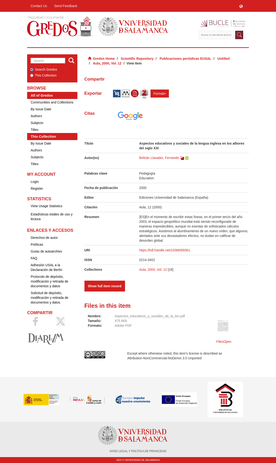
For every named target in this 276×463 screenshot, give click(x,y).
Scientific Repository (137, 58)
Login (35, 182)
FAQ (34, 258)
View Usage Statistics (46, 206)
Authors (36, 116)
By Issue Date (41, 109)
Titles (34, 130)
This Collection (43, 75)
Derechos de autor (44, 238)
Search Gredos (43, 69)
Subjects (37, 123)
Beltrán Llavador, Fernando (159, 158)
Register (37, 188)
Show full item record (104, 286)
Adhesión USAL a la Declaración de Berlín (46, 267)
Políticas (37, 244)
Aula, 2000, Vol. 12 (107, 63)
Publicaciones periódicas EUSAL (185, 58)
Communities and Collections (52, 102)
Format (160, 93)
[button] (241, 6)
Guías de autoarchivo (46, 251)
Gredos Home (104, 58)
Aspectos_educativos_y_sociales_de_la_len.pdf (150, 316)
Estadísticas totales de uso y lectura (51, 216)
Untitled (223, 58)
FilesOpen (223, 341)
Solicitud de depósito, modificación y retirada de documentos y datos (49, 297)
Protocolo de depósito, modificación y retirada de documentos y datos (49, 281)
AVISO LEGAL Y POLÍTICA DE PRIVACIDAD (137, 451)
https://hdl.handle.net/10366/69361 (164, 250)
